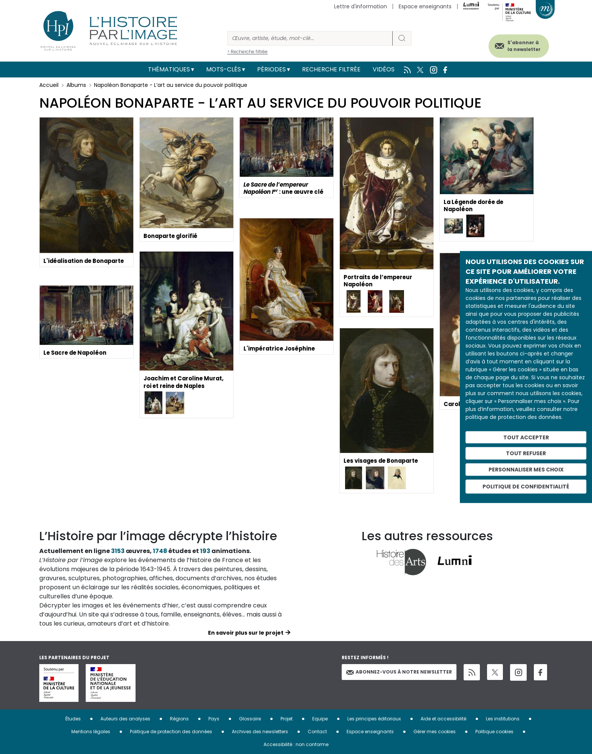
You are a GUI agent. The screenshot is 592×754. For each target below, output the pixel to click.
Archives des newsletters (260, 731)
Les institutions (503, 718)
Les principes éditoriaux (374, 718)
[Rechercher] (310, 38)
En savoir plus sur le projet (246, 633)
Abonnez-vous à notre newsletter (399, 672)
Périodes (271, 69)
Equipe (320, 718)
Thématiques (169, 69)
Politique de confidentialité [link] (526, 486)
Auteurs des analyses (125, 718)
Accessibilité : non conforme (296, 744)
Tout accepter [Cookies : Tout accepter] (526, 437)
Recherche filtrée (331, 69)
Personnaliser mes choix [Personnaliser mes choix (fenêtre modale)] (526, 469)
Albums (76, 85)
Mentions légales (90, 731)
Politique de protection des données (171, 731)
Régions (179, 718)
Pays (213, 718)
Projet (287, 718)
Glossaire (250, 718)
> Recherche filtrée (247, 51)
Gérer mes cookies (434, 731)
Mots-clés (223, 69)
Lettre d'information (360, 6)
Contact (317, 731)
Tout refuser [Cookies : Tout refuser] (526, 453)
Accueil (49, 85)
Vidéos (384, 69)
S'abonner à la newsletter (516, 44)
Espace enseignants (425, 6)
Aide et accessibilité (443, 718)
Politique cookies (494, 731)
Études (73, 718)
